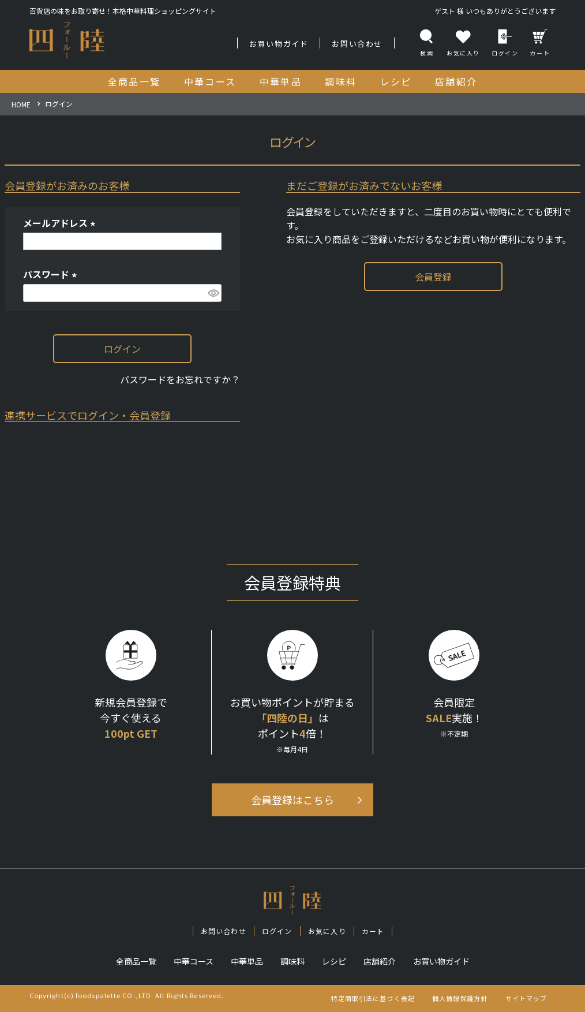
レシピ (334, 961)
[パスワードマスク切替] (213, 293)
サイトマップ (526, 998)
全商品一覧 (136, 961)
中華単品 (247, 961)
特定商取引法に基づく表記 (373, 998)
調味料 (292, 961)
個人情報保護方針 (460, 998)
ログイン (505, 42)
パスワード (52, 274)
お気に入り (327, 931)
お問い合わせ (357, 43)
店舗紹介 (379, 961)
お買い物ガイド (278, 43)
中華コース (193, 961)
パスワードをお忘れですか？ (180, 379)
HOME (21, 104)
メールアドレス (61, 223)
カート (540, 42)
